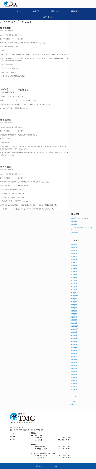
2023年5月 (73, 344)
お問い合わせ (48, 17)
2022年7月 (73, 365)
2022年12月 (74, 356)
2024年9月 (73, 302)
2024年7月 (73, 308)
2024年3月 (73, 320)
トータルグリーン (41, 458)
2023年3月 (73, 350)
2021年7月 (73, 389)
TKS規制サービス (41, 446)
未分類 (72, 404)
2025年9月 (73, 265)
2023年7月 (73, 338)
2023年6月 (73, 341)
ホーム (19, 11)
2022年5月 (73, 371)
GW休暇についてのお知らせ (14, 89)
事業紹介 (55, 11)
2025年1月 (73, 290)
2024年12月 (74, 293)
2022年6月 (73, 368)
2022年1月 (73, 383)
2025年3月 (73, 284)
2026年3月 (73, 247)
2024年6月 (73, 311)
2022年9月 (73, 359)
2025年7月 (73, 271)
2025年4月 (73, 281)
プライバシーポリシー (53, 466)
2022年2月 (73, 380)
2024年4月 (73, 317)
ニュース (73, 401)
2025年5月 (73, 278)
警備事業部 (5, 120)
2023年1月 (73, 353)
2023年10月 (74, 329)
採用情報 (75, 11)
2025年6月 (73, 275)
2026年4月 (73, 244)
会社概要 (36, 11)
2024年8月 (73, 305)
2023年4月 (73, 347)
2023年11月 (74, 326)
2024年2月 (73, 323)
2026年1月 (73, 253)
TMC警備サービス (41, 449)
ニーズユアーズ (40, 440)
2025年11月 (74, 259)
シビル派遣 (39, 438)
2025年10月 (74, 262)
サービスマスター (41, 455)
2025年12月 (74, 256)
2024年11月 (74, 296)
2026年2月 (73, 250)
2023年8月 (73, 335)
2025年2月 (73, 287)
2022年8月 (73, 362)
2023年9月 (73, 332)
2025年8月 (73, 268)
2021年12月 (74, 386)
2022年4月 (73, 374)
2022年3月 (73, 377)
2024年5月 (73, 314)
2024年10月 (74, 299)
